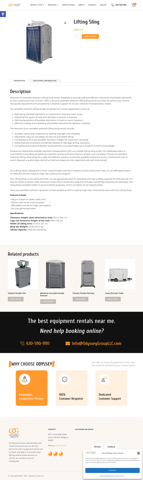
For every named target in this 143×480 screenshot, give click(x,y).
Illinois (97, 446)
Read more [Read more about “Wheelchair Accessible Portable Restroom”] (48, 301)
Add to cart (90, 36)
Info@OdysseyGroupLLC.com (96, 343)
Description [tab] (19, 81)
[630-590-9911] (112, 5)
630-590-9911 (121, 5)
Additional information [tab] (44, 81)
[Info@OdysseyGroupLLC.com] (68, 343)
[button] (3, 14)
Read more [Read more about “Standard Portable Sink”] (16, 299)
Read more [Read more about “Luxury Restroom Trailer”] (113, 299)
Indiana (111, 446)
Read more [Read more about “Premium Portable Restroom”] (80, 299)
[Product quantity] (77, 36)
